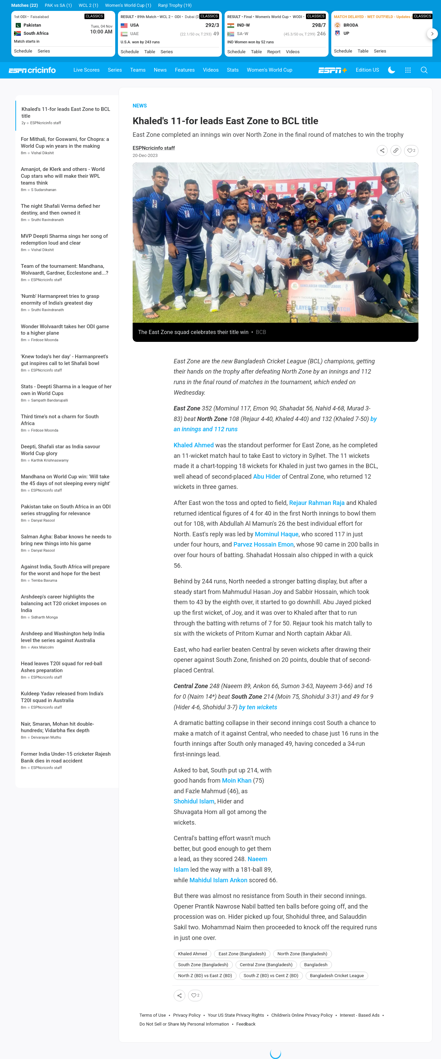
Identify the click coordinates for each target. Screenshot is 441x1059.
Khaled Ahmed (194, 445)
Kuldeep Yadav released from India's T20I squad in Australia (62, 697)
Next (432, 33)
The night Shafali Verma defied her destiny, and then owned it (60, 209)
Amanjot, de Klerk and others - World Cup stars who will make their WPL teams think (63, 176)
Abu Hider (266, 476)
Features (185, 70)
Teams (138, 70)
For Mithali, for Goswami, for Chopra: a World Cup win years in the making (65, 142)
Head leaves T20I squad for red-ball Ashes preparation (61, 667)
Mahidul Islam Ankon (218, 880)
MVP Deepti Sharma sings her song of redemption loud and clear (64, 239)
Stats (233, 70)
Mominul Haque (277, 534)
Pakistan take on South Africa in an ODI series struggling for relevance (66, 510)
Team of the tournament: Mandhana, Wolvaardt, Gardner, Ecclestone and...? (64, 269)
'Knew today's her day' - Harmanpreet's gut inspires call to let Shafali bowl (64, 359)
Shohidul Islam (194, 801)
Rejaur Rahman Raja (317, 502)
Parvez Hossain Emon (263, 544)
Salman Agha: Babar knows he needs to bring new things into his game (66, 540)
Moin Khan (237, 780)
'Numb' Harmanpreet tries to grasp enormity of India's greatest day (60, 299)
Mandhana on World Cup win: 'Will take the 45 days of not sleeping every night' (65, 480)
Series (115, 70)
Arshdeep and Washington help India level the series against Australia (63, 636)
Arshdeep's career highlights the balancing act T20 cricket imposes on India (63, 603)
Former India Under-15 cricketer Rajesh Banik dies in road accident (66, 757)
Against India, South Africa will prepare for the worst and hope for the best (65, 570)
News (160, 70)
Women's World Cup (269, 70)
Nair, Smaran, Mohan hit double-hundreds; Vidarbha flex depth (57, 727)
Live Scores (87, 70)
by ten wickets (258, 707)
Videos (211, 70)
